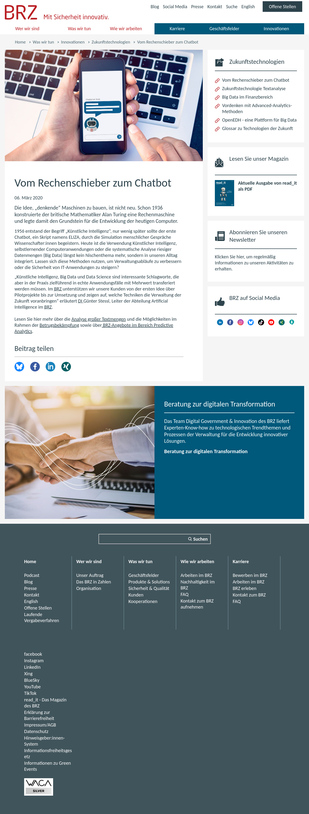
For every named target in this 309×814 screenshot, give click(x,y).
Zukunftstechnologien (111, 42)
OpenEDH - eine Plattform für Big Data (259, 120)
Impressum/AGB (40, 725)
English (247, 6)
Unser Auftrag (90, 575)
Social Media (173, 7)
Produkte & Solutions (149, 582)
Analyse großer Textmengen (98, 319)
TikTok (30, 693)
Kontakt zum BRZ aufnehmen (197, 604)
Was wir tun (79, 28)
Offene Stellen (285, 7)
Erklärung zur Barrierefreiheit (39, 715)
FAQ (185, 594)
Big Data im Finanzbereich (247, 97)
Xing (66, 366)
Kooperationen (142, 601)
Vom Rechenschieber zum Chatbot (255, 80)
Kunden (135, 595)
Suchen (200, 539)
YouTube (32, 687)
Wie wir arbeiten (126, 28)
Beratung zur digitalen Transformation (206, 451)
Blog (152, 6)
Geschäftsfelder (224, 28)
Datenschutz (36, 731)
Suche (231, 6)
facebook (33, 654)
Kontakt (213, 6)
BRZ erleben (244, 588)
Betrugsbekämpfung (59, 325)
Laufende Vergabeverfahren (41, 617)
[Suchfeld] (154, 539)
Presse (195, 6)
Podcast (31, 575)
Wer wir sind (27, 28)
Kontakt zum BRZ (249, 595)
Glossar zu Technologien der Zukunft (257, 128)
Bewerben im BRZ (250, 575)
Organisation (88, 588)
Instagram (34, 660)
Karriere (177, 28)
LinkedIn (50, 366)
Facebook (35, 366)
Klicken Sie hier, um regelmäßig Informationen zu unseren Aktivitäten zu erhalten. (254, 263)
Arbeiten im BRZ (196, 575)
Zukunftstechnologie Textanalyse (254, 88)
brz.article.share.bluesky (19, 366)
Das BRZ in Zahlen (93, 582)
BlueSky (31, 680)
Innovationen (276, 28)
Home (20, 42)
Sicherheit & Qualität (148, 588)
